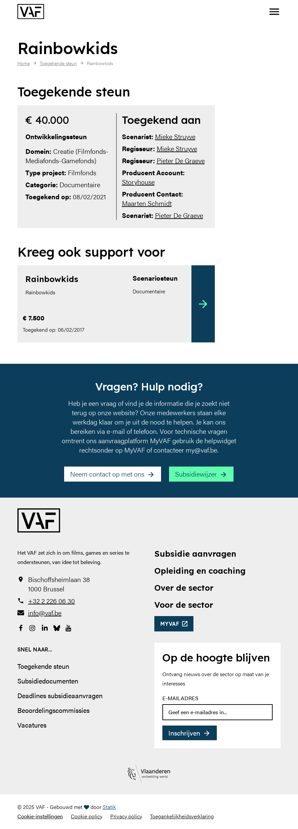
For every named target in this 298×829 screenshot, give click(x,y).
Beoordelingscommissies (53, 710)
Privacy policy (126, 816)
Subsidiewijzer (196, 474)
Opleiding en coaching (200, 571)
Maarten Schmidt (147, 203)
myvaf (169, 623)
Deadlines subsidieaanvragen (60, 695)
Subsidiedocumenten (47, 680)
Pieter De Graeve (181, 160)
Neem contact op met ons (107, 474)
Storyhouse (138, 182)
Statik (109, 807)
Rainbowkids (51, 279)
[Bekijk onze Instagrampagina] (32, 627)
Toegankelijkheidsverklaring (182, 816)
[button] (274, 11)
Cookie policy (86, 816)
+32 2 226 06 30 (51, 600)
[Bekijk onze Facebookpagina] (20, 627)
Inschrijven (184, 733)
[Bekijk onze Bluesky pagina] (56, 627)
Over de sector (183, 588)
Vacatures (31, 725)
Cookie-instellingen (40, 816)
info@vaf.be (44, 612)
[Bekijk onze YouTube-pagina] (68, 627)
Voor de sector (183, 605)
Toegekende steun (43, 666)
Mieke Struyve (175, 136)
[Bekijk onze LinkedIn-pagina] (44, 627)
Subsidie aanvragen (195, 554)
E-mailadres (180, 698)
